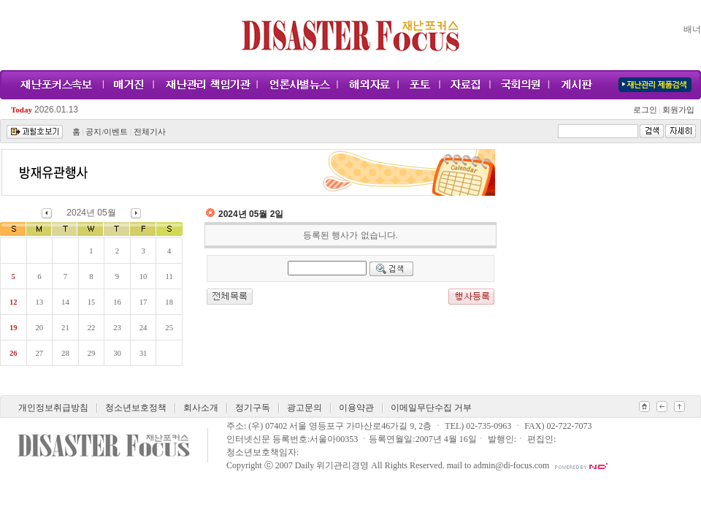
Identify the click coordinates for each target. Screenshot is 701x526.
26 (13, 353)
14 (65, 302)
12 (13, 302)
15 (92, 302)
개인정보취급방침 (53, 408)
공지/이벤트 (106, 132)
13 (40, 302)
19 (13, 328)
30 (117, 353)
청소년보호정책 (135, 408)
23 (117, 328)
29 (92, 353)
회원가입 (677, 110)
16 (117, 302)
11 (169, 276)
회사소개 (200, 408)
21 (65, 328)
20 (40, 328)
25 (169, 328)
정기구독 (252, 408)
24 (143, 328)
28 (65, 353)
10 (143, 276)
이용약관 (356, 408)
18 (169, 302)
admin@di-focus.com (511, 465)
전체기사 (150, 132)
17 (143, 302)
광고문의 (304, 408)
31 (143, 353)
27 (40, 353)
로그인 (647, 110)
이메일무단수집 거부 (431, 408)
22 (92, 328)
